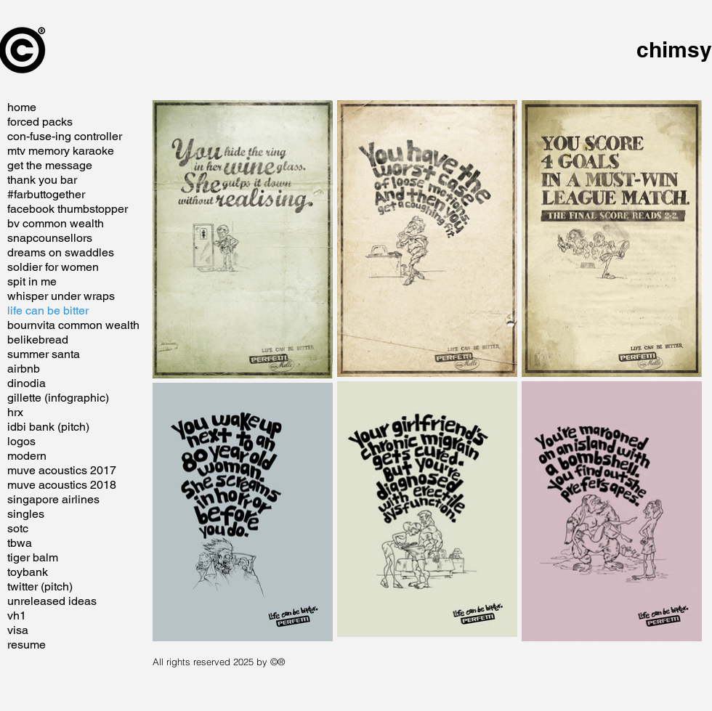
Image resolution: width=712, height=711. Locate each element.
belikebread (37, 339)
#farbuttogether (46, 194)
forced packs (40, 122)
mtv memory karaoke (60, 151)
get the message (49, 165)
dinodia (26, 383)
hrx (15, 412)
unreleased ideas (52, 601)
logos (21, 441)
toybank (27, 572)
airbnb (23, 368)
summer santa (43, 354)
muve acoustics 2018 (61, 485)
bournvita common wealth (73, 325)
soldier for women (53, 267)
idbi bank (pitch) (48, 427)
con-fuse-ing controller (64, 136)
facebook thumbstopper (67, 209)
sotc (17, 528)
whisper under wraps (61, 296)
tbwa (19, 543)
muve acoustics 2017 (61, 470)
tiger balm (32, 557)
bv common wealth (55, 223)
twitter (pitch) (40, 586)
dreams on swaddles (60, 252)
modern (26, 456)
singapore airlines (53, 499)
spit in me (32, 281)
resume (26, 644)
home (21, 107)
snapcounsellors (49, 238)
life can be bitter (48, 310)
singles (25, 514)
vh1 (16, 615)
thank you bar (42, 180)
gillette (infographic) (58, 398)
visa (17, 630)
